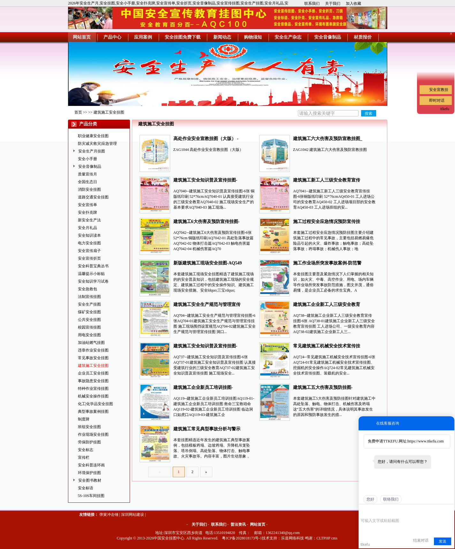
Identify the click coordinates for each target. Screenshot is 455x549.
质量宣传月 (87, 174)
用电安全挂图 (89, 335)
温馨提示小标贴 (91, 273)
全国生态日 (87, 182)
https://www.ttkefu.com (425, 441)
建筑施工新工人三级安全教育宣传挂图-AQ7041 (326, 181)
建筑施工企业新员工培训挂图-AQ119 (203, 388)
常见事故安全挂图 (93, 358)
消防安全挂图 (89, 189)
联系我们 (312, 3)
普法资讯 (238, 524)
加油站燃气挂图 (91, 342)
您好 (370, 499)
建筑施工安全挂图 (109, 112)
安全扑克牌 (87, 212)
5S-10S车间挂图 (91, 495)
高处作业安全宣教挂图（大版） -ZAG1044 (206, 139)
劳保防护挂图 (89, 442)
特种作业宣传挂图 (93, 388)
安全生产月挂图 (91, 151)
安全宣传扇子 (89, 251)
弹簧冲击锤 (108, 514)
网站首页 (257, 524)
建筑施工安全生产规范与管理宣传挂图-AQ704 (206, 305)
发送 (442, 541)
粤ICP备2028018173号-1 (242, 538)
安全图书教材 (89, 480)
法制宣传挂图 (89, 296)
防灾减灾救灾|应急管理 (97, 143)
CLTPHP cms (326, 538)
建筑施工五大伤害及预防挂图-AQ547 (323, 388)
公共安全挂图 (89, 319)
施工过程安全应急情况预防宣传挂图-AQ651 (326, 222)
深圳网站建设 (132, 514)
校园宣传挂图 (89, 327)
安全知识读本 (89, 235)
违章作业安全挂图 (93, 350)
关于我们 (332, 3)
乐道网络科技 (292, 538)
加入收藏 (353, 3)
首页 (78, 112)
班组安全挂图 (89, 427)
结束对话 (420, 540)
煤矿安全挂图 (89, 312)
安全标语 (85, 488)
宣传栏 (83, 457)
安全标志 (85, 450)
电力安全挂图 (89, 243)
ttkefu (444, 109)
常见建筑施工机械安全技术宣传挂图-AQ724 (326, 347)
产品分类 (88, 124)
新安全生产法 (89, 220)
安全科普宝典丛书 (93, 266)
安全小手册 (87, 159)
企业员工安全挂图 (93, 373)
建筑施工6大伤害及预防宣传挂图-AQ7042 (206, 222)
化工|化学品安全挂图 (95, 404)
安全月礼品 (87, 228)
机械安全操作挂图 (93, 396)
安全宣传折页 (89, 258)
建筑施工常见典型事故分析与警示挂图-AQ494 (206, 430)
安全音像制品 (89, 166)
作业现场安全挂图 (93, 434)
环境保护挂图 (89, 473)
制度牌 (83, 419)
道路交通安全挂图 (93, 197)
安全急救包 (87, 289)
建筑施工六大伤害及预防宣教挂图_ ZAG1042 (327, 139)
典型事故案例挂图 (93, 411)
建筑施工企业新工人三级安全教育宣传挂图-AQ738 (326, 305)
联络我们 (390, 499)
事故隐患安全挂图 (93, 381)
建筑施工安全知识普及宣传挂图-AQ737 (205, 347)
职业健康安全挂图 (93, 136)
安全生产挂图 (89, 304)
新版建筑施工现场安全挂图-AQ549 (207, 263)
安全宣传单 (87, 205)
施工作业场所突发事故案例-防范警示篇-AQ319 (327, 264)
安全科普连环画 (91, 465)
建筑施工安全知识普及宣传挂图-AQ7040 (205, 181)
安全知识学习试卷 (93, 281)
